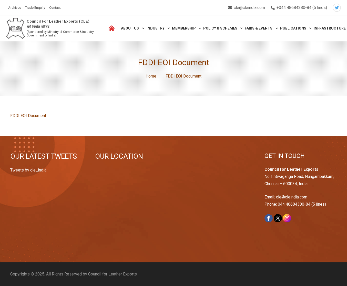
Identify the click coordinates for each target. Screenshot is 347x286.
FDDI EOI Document (28, 115)
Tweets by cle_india (28, 170)
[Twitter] (337, 8)
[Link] (15, 28)
